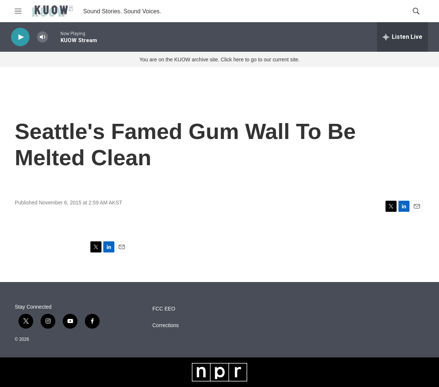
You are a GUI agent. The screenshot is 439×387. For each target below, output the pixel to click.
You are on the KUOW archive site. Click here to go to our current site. (219, 59)
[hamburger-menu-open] (18, 11)
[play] (20, 37)
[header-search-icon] (416, 11)
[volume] (42, 37)
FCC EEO (163, 309)
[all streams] (402, 37)
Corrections (165, 325)
